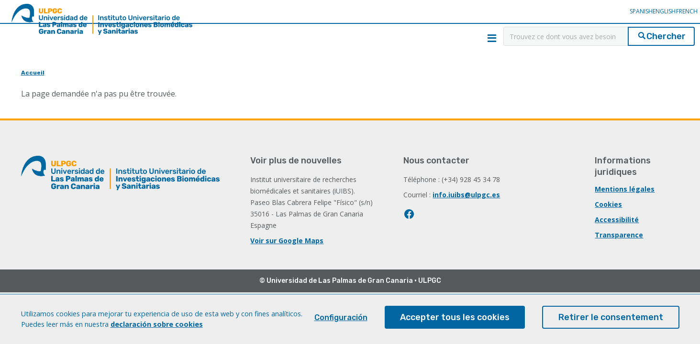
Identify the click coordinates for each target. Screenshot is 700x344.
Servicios (613, 68)
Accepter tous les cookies (455, 322)
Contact (447, 37)
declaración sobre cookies (157, 328)
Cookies (608, 204)
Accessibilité (617, 219)
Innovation (218, 68)
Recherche (87, 68)
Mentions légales (625, 189)
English (638, 18)
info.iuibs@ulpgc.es (466, 194)
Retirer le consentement (610, 322)
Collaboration (482, 68)
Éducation (350, 68)
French (668, 18)
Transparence (619, 234)
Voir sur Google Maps (286, 240)
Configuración (340, 322)
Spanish (608, 18)
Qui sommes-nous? (359, 37)
